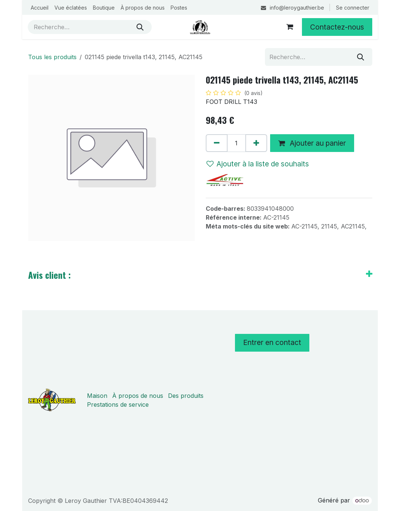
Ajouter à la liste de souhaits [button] (257, 163)
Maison (97, 395)
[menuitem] (39, 7)
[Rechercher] (140, 27)
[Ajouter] (256, 143)
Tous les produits (52, 57)
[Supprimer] (217, 143)
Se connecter (352, 7)
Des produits (186, 395)
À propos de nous (137, 395)
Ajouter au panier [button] (312, 143)
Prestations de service (118, 404)
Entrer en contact (272, 342)
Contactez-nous (337, 27)
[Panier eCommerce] (289, 27)
